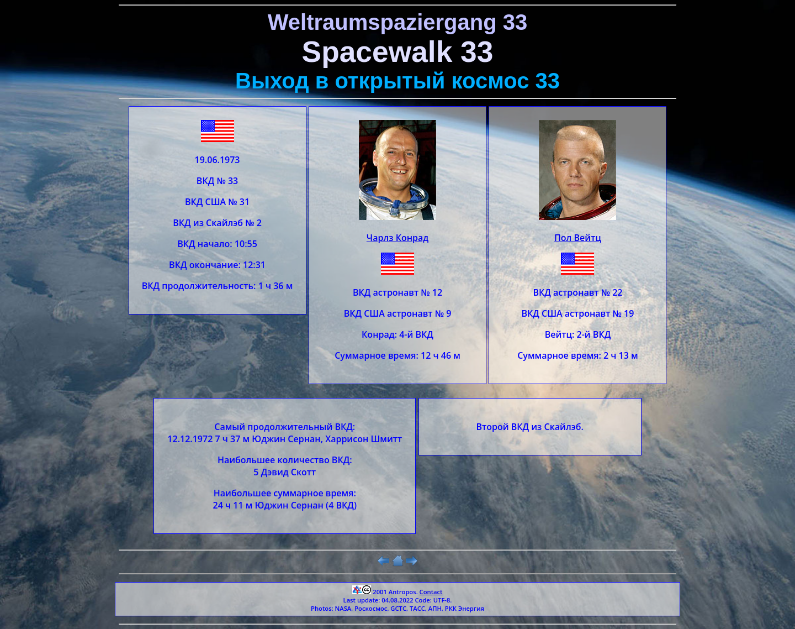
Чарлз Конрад (397, 238)
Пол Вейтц (577, 238)
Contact (431, 592)
